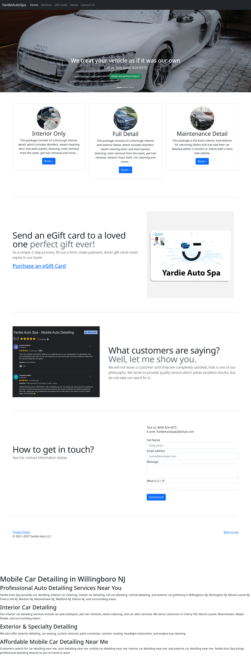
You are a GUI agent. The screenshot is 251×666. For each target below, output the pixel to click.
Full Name (153, 440)
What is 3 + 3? (156, 481)
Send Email (156, 497)
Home (34, 5)
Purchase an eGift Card (39, 265)
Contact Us (88, 5)
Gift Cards (60, 5)
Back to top (231, 532)
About (74, 5)
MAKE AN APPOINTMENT (125, 76)
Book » (48, 161)
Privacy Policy (21, 532)
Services (46, 5)
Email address (156, 451)
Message (152, 462)
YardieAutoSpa (14, 4)
